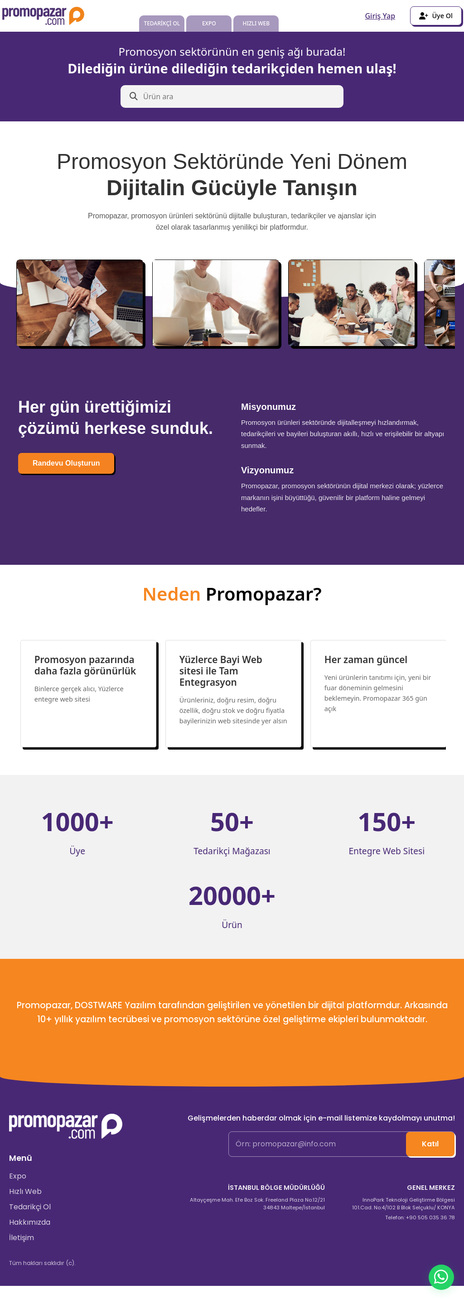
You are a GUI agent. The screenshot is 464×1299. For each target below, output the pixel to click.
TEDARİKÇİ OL (162, 23)
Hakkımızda (29, 1236)
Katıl (430, 1157)
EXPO (209, 23)
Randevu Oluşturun (66, 463)
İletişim (21, 1251)
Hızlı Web (25, 1205)
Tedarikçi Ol (30, 1220)
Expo (17, 1189)
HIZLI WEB (256, 23)
